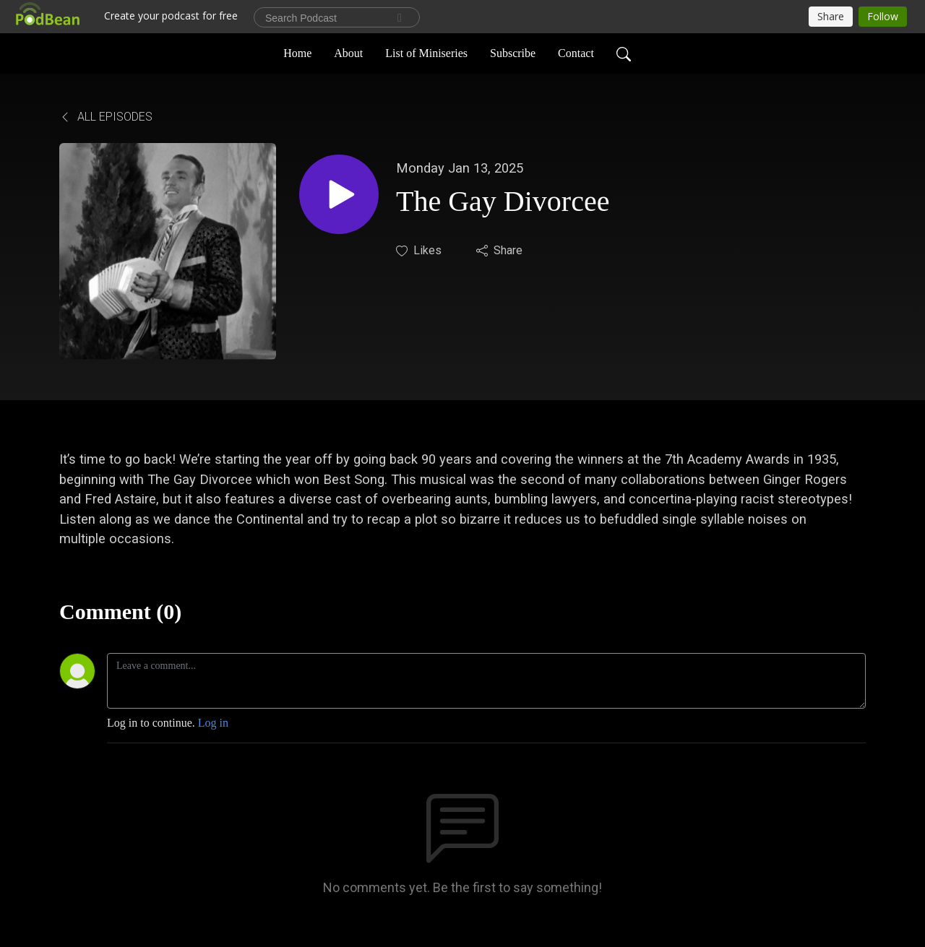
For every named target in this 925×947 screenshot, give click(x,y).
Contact (576, 53)
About (348, 53)
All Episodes (105, 117)
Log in (213, 723)
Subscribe (512, 53)
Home (297, 53)
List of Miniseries (426, 53)
